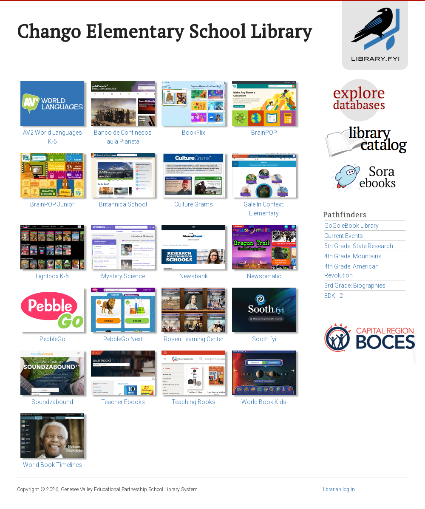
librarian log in (339, 489)
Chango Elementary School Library (164, 31)
